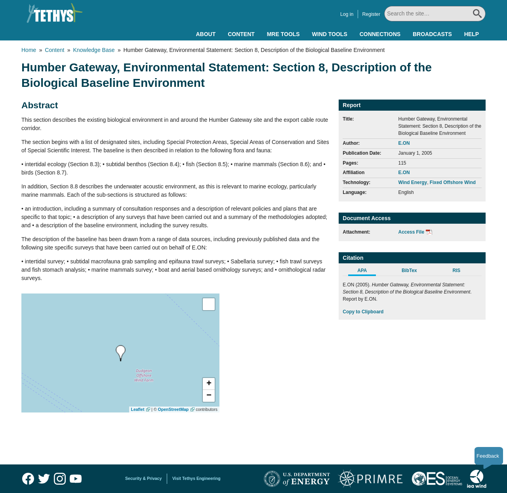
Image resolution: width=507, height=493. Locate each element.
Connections (380, 34)
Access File (411, 232)
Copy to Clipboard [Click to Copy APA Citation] (363, 312)
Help (471, 34)
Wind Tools (329, 34)
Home (28, 50)
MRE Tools (283, 34)
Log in (346, 14)
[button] (209, 384)
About (205, 34)
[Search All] (435, 13)
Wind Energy (412, 182)
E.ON (404, 143)
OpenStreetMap (173, 409)
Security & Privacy (143, 478)
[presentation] (121, 353)
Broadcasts (432, 34)
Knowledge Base (93, 50)
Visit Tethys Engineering (196, 478)
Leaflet (138, 409)
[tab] (366, 271)
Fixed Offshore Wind (453, 182)
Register (371, 14)
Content (241, 34)
